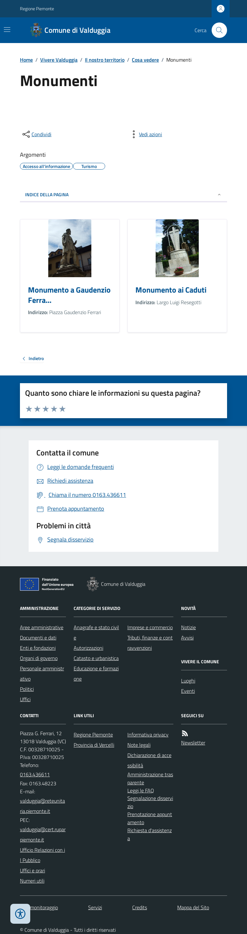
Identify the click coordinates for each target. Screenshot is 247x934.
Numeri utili (32, 881)
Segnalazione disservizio (150, 802)
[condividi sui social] (36, 134)
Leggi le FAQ (140, 790)
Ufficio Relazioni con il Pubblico (42, 855)
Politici (27, 689)
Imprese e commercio (150, 627)
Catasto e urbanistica (96, 658)
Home (26, 60)
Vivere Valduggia (59, 60)
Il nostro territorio (104, 60)
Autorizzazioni (88, 648)
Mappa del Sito (193, 907)
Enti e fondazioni (38, 648)
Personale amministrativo (42, 674)
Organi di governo (39, 658)
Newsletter (193, 742)
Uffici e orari (32, 870)
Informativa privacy (148, 734)
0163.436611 (35, 774)
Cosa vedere (145, 60)
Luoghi (188, 680)
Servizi (95, 907)
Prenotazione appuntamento (149, 818)
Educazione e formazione (96, 674)
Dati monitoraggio (39, 907)
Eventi (188, 691)
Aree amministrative (41, 627)
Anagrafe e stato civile (96, 632)
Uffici (25, 699)
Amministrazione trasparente (150, 778)
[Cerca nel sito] (216, 30)
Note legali (139, 745)
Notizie (188, 627)
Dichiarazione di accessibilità (149, 760)
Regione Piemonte (37, 8)
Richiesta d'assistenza (149, 834)
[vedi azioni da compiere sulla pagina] (145, 134)
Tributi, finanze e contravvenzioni (150, 643)
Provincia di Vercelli (94, 745)
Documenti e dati (38, 637)
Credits (139, 907)
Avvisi (187, 637)
